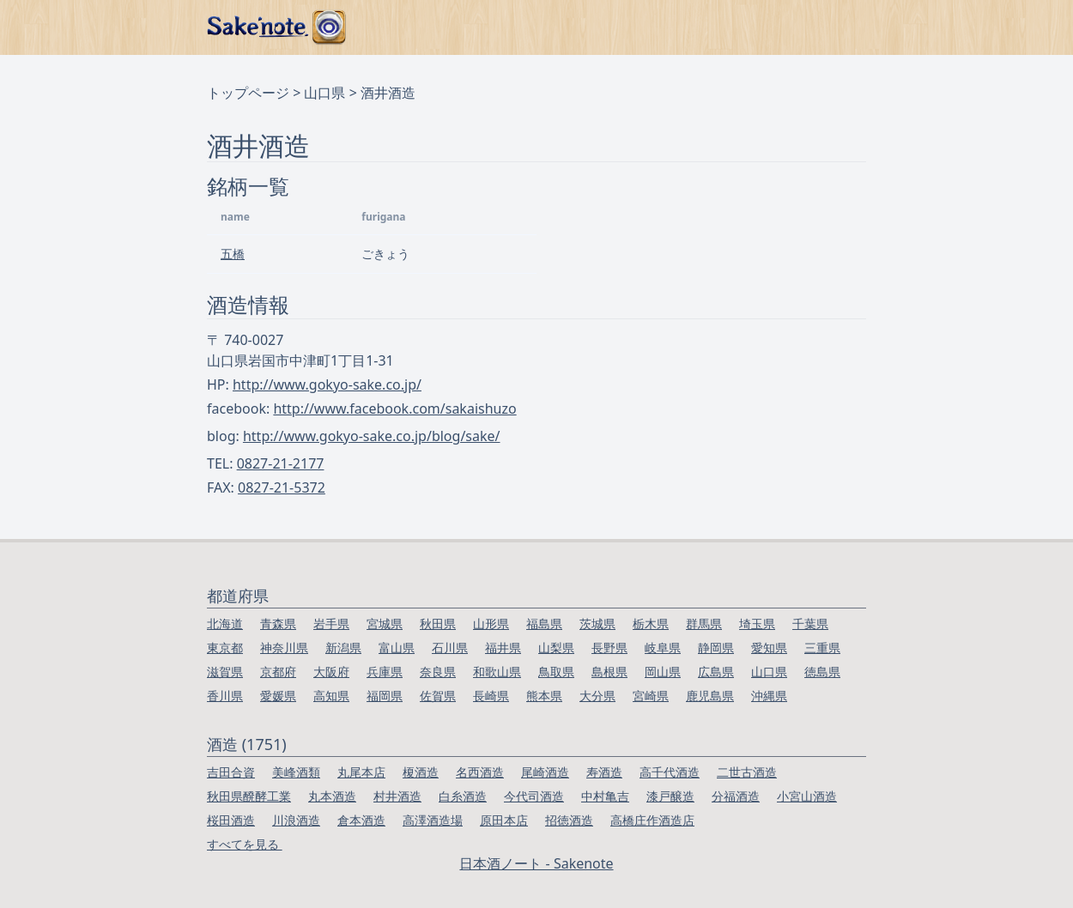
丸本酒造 (332, 796)
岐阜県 (663, 647)
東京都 (225, 647)
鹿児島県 (710, 695)
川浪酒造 (296, 820)
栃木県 (651, 623)
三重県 (822, 647)
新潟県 (343, 647)
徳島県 (822, 671)
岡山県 (663, 671)
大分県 (597, 695)
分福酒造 (736, 796)
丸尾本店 (361, 772)
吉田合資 (231, 772)
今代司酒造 (534, 796)
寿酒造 (604, 772)
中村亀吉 (605, 796)
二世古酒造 (747, 772)
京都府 (278, 671)
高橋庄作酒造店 (652, 820)
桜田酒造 (231, 820)
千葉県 (810, 623)
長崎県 (491, 695)
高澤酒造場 (433, 820)
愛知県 (769, 647)
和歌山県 (497, 671)
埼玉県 (757, 623)
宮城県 (385, 623)
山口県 (324, 92)
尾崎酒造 (545, 772)
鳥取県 (556, 671)
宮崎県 (651, 695)
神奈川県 (284, 647)
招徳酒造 (569, 820)
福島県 (544, 623)
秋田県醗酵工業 (249, 796)
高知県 (331, 695)
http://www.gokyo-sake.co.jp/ (327, 384)
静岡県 (716, 647)
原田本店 (504, 820)
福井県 (503, 647)
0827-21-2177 (280, 463)
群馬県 (704, 623)
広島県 (716, 671)
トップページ (248, 92)
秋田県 (438, 623)
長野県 (609, 647)
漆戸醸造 (670, 796)
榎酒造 (421, 772)
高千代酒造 (670, 772)
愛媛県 (278, 695)
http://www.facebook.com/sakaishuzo (394, 408)
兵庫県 (385, 671)
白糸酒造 (463, 796)
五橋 (233, 253)
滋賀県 (225, 671)
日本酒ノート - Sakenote (536, 863)
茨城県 (597, 623)
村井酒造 (397, 796)
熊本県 (544, 695)
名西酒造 (480, 772)
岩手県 (331, 623)
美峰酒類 (296, 772)
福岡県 (385, 695)
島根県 (609, 671)
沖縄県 (769, 695)
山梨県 (556, 647)
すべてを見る (244, 844)
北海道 (225, 623)
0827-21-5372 (281, 487)
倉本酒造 (361, 820)
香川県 (225, 695)
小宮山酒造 (807, 796)
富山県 (397, 647)
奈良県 (438, 671)
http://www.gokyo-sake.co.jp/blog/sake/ (371, 436)
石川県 (450, 647)
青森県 (278, 623)
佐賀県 (438, 695)
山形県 (491, 623)
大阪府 (331, 671)
